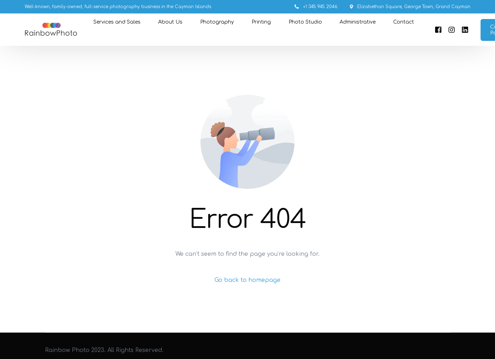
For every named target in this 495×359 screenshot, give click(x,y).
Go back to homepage (247, 280)
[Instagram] (451, 30)
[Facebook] (438, 30)
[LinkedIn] (465, 30)
